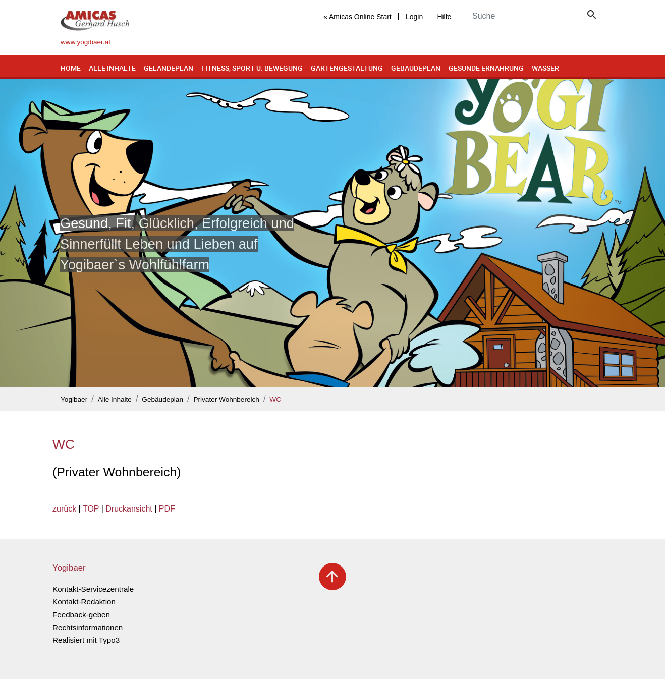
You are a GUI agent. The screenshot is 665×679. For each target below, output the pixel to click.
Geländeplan (168, 68)
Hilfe (444, 16)
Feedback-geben (81, 614)
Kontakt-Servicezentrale (93, 589)
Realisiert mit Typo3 (86, 640)
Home (71, 68)
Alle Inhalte (112, 68)
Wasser (545, 68)
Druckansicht (128, 508)
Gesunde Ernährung (486, 68)
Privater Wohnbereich (226, 399)
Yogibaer (74, 399)
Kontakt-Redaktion (84, 601)
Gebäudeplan (415, 68)
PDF (167, 508)
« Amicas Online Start (357, 16)
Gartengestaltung (347, 68)
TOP (91, 508)
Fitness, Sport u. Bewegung (252, 68)
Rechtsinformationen (87, 627)
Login (414, 16)
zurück (64, 508)
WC (275, 399)
